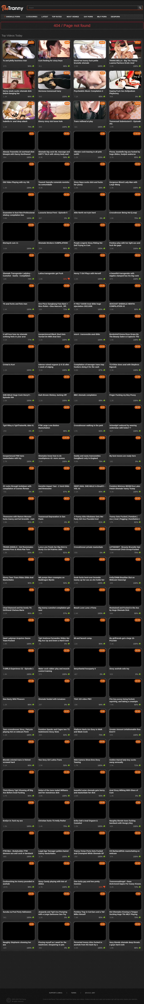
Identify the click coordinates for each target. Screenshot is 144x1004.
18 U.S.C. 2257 (90, 993)
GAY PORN (88, 17)
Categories (31, 17)
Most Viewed (73, 17)
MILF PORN (102, 17)
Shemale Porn (12, 17)
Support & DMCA (55, 993)
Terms (73, 993)
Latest (45, 17)
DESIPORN (115, 17)
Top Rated (57, 17)
